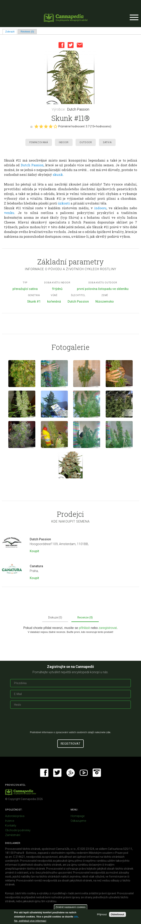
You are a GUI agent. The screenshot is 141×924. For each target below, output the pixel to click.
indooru (100, 208)
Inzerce (9, 820)
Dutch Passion (78, 109)
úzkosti (64, 203)
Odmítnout (117, 914)
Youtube (84, 773)
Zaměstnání (12, 835)
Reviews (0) (27, 31)
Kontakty (10, 825)
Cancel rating (31, 126)
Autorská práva (14, 816)
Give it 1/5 (36, 126)
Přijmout (102, 914)
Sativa (107, 142)
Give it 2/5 (41, 126)
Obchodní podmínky (18, 830)
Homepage (77, 816)
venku (9, 213)
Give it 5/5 (55, 126)
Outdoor (86, 142)
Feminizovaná (38, 142)
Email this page (79, 45)
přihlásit (85, 628)
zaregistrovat (108, 628)
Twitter (70, 45)
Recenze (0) (85, 617)
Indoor (64, 142)
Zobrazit (11, 31)
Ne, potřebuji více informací (30, 920)
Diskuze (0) (55, 617)
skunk (58, 174)
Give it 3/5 (46, 126)
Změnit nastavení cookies (70, 907)
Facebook (61, 45)
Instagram (97, 773)
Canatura (36, 566)
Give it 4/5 (51, 126)
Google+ (71, 773)
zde (76, 916)
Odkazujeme (78, 820)
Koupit (34, 551)
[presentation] (70, 721)
